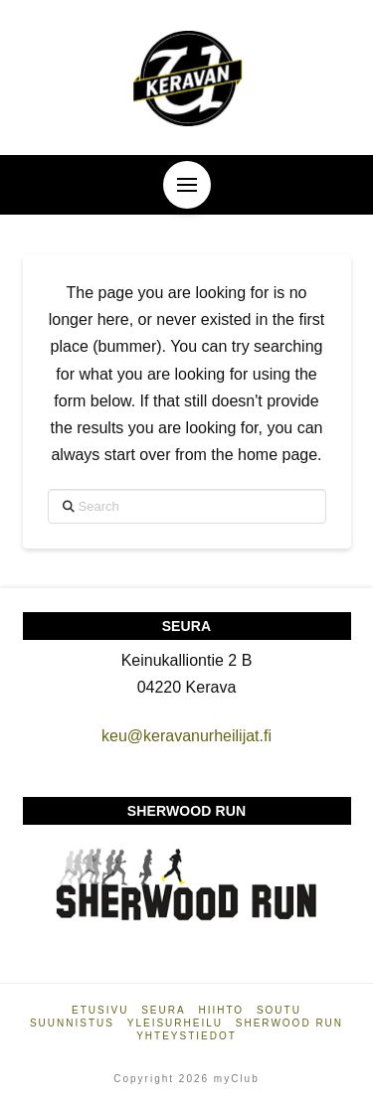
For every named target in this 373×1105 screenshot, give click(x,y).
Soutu (279, 1010)
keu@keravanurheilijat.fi (186, 735)
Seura (163, 1010)
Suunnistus (72, 1023)
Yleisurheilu (175, 1023)
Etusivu (100, 1010)
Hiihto (221, 1010)
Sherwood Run (289, 1023)
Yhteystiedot (186, 1035)
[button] (187, 185)
